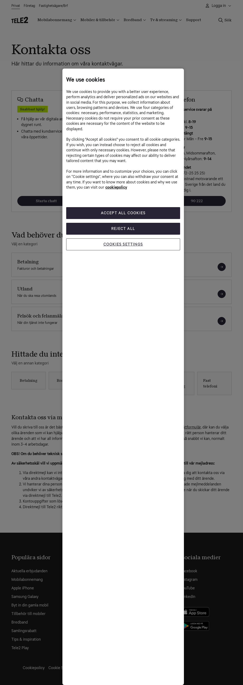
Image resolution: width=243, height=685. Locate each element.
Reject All (123, 228)
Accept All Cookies (123, 213)
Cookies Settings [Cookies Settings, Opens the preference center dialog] (123, 244)
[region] (123, 377)
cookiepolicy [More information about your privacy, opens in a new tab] (116, 187)
